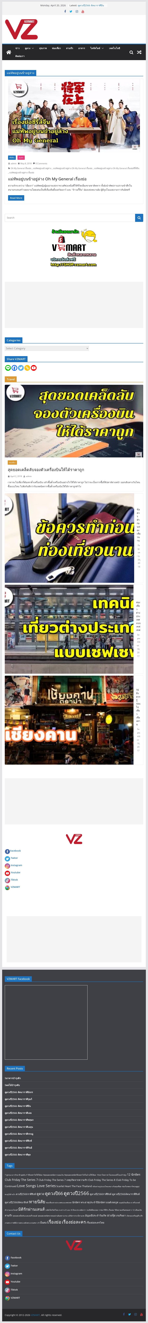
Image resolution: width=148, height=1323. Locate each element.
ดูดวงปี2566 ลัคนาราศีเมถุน (19, 1126)
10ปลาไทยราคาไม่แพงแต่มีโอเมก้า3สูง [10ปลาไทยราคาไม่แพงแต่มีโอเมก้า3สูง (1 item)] (111, 1175)
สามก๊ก (69, 48)
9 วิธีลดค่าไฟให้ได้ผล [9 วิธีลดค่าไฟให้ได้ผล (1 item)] (34, 1175)
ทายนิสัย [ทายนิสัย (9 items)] (37, 1201)
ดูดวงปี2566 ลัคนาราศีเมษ (18, 1112)
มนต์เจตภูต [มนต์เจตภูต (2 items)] (112, 1202)
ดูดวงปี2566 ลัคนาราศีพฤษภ (19, 1119)
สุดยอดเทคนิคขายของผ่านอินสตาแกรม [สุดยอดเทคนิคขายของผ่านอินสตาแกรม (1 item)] (53, 1216)
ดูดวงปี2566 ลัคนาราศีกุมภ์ (18, 1099)
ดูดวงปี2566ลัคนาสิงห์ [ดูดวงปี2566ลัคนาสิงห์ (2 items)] (16, 1202)
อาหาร (81, 48)
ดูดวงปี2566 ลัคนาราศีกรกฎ (19, 1133)
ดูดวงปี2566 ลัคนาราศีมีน (91, 5)
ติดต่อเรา (20, 56)
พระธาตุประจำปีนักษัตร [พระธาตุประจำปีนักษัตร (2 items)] (93, 1202)
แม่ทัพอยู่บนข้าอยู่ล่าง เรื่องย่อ (21, 172)
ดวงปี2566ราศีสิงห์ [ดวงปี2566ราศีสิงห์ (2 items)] (26, 1194)
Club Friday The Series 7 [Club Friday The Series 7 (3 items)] (21, 1180)
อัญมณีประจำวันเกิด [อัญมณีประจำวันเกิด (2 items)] (95, 1215)
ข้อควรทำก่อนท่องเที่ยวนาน (138, 525)
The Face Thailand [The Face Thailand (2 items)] (82, 1186)
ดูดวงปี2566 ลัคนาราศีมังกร (19, 1092)
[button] (32, 48)
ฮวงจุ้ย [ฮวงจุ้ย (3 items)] (111, 1215)
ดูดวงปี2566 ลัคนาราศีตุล (18, 1154)
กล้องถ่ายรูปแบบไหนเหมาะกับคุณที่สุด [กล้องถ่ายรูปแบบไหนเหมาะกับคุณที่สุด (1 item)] (106, 1186)
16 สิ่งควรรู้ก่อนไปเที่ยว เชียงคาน (138, 707)
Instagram (16, 865)
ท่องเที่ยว (56, 48)
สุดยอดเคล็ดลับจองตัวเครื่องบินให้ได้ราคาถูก (46, 469)
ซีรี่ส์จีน (12, 157)
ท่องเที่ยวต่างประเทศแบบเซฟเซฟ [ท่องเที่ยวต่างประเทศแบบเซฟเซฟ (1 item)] (59, 1202)
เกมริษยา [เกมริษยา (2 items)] (121, 1215)
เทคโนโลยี (114, 48)
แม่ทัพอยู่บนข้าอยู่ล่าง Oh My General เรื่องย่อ (72, 168)
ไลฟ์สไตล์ (95, 48)
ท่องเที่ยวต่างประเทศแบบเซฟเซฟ (138, 616)
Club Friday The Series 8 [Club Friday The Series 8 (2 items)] (101, 1180)
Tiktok (14, 879)
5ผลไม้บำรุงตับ (12, 1085)
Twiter (14, 857)
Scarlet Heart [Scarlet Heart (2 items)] (63, 1186)
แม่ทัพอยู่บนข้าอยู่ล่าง (42, 168)
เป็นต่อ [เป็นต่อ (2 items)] (43, 1222)
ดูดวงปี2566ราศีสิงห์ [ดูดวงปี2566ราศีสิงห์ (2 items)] (100, 1194)
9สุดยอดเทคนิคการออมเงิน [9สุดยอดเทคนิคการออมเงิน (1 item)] (53, 1175)
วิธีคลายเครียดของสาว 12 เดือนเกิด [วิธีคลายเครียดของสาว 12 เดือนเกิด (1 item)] (128, 1210)
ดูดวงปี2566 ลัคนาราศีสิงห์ (18, 1140)
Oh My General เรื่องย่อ (21, 168)
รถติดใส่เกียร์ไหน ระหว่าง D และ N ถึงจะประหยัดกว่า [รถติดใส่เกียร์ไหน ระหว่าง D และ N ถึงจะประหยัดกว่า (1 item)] (65, 1210)
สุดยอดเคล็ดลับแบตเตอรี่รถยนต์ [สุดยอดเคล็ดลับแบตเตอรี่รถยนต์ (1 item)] (25, 1216)
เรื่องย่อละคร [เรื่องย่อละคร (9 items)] (74, 1222)
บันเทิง (21, 157)
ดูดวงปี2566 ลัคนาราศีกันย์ (18, 1147)
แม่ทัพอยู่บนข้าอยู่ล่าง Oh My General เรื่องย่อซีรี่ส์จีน (116, 168)
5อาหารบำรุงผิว (13, 1078)
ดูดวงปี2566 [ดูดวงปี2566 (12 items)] (76, 1193)
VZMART (15, 886)
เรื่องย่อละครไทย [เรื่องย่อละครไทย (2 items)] (95, 1222)
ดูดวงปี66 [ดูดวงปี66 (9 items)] (54, 1193)
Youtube (15, 872)
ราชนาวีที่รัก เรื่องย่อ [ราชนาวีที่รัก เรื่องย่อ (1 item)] (106, 1210)
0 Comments (40, 163)
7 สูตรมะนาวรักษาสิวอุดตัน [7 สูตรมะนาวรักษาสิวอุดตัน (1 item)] (15, 1175)
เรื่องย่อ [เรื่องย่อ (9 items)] (54, 1222)
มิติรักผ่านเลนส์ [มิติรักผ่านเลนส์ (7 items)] (31, 1209)
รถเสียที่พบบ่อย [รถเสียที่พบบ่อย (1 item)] (92, 1210)
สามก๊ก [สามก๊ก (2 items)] (8, 1215)
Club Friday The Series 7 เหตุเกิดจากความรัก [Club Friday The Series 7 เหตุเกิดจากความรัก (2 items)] (63, 1180)
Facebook (13, 850)
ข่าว (17, 48)
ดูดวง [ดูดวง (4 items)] (40, 1194)
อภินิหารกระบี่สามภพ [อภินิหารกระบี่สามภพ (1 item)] (76, 1216)
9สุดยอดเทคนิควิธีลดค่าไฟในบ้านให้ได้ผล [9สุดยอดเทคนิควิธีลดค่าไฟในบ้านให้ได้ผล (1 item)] (80, 1175)
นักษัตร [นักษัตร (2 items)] (76, 1202)
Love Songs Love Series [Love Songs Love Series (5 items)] (36, 1185)
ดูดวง (27, 48)
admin (13, 163)
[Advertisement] (74, 305)
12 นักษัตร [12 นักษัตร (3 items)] (133, 1174)
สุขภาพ (43, 48)
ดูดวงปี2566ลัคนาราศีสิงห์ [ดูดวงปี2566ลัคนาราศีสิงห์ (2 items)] (126, 1194)
